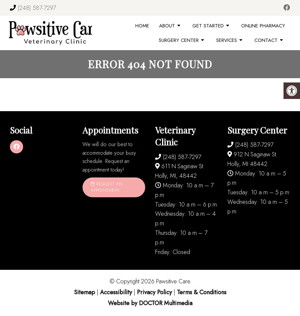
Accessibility (116, 292)
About (167, 25)
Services (226, 40)
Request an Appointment (106, 187)
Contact (266, 40)
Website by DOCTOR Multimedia (150, 303)
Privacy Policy (155, 292)
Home (142, 25)
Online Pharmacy (263, 25)
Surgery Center (179, 40)
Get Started (208, 25)
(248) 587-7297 (36, 8)
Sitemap (84, 292)
